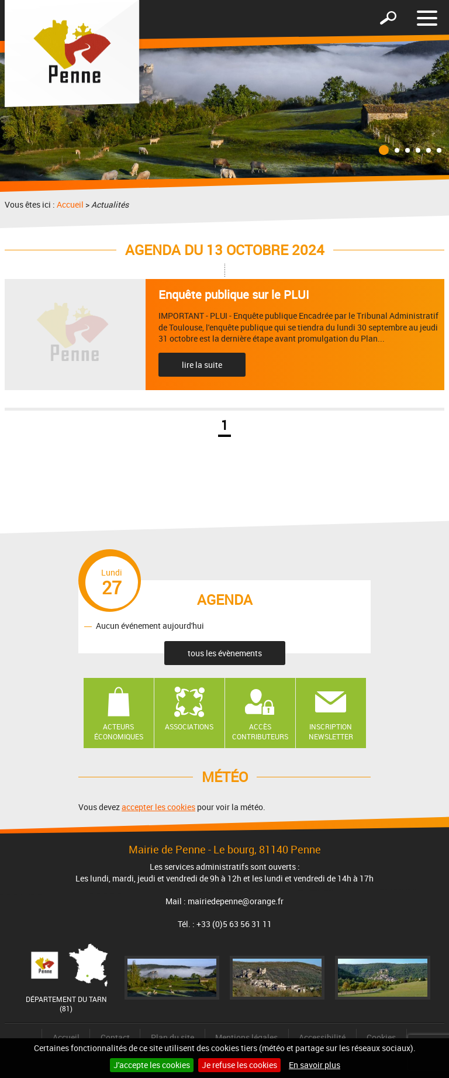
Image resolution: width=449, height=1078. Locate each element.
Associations (189, 726)
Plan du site (172, 1037)
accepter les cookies (158, 806)
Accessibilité (322, 1037)
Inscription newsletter (331, 731)
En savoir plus (314, 1064)
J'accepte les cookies (151, 1064)
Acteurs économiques (118, 731)
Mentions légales (246, 1037)
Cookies (381, 1037)
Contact (115, 1037)
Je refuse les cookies (239, 1064)
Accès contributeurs (260, 731)
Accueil (70, 204)
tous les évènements (225, 653)
